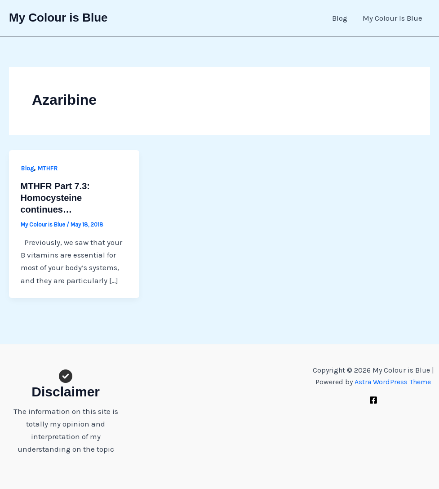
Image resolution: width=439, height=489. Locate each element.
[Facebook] (373, 400)
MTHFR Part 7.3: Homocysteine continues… (55, 197)
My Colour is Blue (58, 17)
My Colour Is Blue (392, 17)
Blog (339, 17)
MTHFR (47, 168)
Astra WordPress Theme (393, 382)
